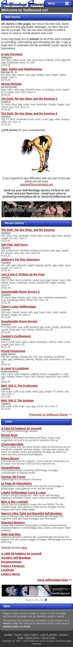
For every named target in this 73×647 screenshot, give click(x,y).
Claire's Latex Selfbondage (18, 306)
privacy (63, 634)
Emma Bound (10, 458)
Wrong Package (11, 83)
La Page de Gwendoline (16, 483)
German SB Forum (13, 476)
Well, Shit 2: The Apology (17, 400)
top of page (48, 637)
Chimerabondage (12, 444)
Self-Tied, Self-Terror (14, 244)
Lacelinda (7, 570)
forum (18, 634)
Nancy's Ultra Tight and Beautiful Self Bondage (31, 513)
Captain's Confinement (16, 336)
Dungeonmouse (11, 561)
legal (20, 637)
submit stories (48, 634)
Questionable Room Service (19, 321)
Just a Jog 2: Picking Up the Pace (23, 274)
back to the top (35, 599)
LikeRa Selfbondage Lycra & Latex (23, 492)
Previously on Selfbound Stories (48, 414)
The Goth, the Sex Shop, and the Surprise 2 (29, 113)
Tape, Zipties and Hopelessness (21, 69)
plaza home (33, 637)
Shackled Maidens (13, 522)
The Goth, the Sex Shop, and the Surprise (28, 229)
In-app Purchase (11, 54)
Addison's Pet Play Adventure (20, 259)
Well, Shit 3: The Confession (19, 385)
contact (8, 634)
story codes (31, 634)
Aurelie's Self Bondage (16, 557)
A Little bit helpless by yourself (21, 428)
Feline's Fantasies (13, 565)
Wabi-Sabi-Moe (11, 534)
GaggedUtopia (10, 467)
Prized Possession (13, 351)
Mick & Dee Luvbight (14, 501)
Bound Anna (9, 435)
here (24, 547)
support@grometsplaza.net (36, 184)
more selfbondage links (52, 579)
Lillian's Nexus (10, 574)
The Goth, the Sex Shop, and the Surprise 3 (29, 98)
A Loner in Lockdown (15, 368)
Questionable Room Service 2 (20, 291)
